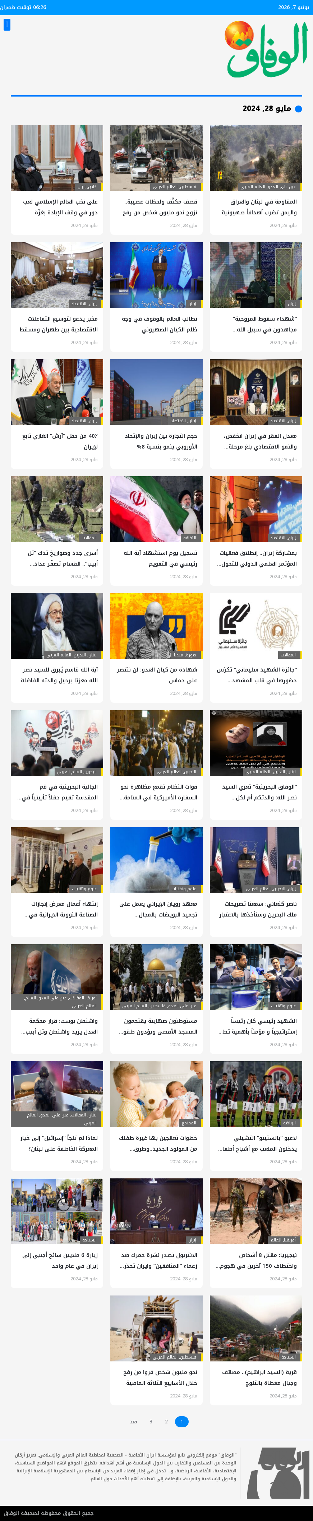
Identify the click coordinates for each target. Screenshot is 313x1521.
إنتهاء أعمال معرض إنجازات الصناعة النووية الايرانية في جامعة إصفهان (63, 915)
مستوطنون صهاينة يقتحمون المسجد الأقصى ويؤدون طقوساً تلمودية (156, 1032)
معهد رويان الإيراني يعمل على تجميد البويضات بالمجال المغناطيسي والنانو (158, 915)
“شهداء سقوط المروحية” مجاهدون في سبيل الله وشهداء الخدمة (265, 329)
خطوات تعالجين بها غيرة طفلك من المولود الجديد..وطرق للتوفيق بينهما (158, 1149)
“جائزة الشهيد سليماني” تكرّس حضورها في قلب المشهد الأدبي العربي (257, 680)
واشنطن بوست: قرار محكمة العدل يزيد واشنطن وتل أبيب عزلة (62, 1032)
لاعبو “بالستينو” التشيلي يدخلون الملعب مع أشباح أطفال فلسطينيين (257, 1149)
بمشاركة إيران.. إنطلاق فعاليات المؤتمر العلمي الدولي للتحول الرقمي (258, 564)
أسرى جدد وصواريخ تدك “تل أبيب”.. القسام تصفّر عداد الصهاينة (63, 564)
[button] (7, 25)
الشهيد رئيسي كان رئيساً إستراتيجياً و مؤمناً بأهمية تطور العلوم (257, 1032)
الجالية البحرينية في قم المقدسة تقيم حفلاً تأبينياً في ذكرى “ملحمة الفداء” (60, 797)
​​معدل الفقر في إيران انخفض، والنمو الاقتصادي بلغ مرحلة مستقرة (260, 447)
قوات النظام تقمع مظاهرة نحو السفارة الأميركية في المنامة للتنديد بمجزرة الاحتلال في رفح (158, 797)
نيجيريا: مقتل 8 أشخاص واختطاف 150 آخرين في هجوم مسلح (258, 1266)
